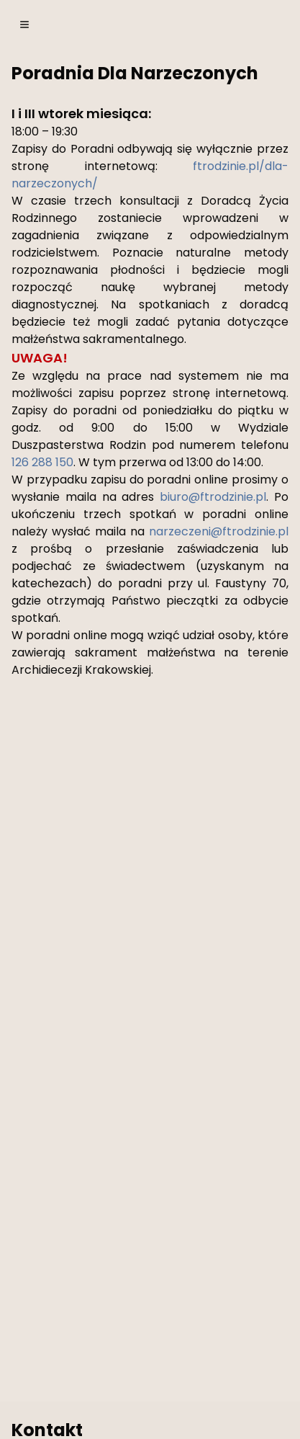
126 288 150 (42, 462)
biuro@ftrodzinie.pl (213, 497)
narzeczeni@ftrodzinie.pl (218, 531)
